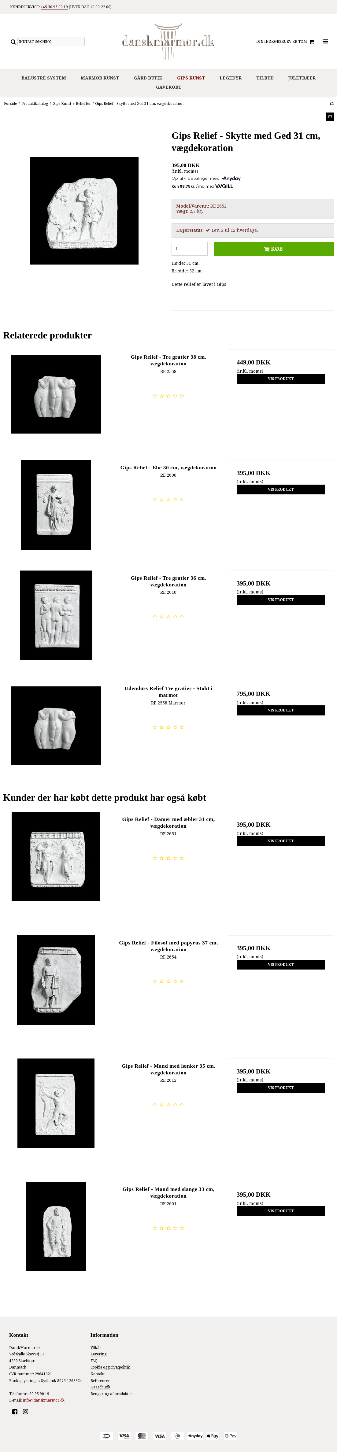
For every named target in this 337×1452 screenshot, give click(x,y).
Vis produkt (281, 379)
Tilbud (265, 78)
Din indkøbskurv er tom (286, 42)
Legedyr (231, 78)
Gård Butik (148, 78)
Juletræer (302, 78)
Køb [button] (272, 249)
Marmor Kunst (100, 78)
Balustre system (43, 78)
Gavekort (168, 87)
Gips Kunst (191, 78)
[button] (330, 117)
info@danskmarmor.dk (44, 1400)
